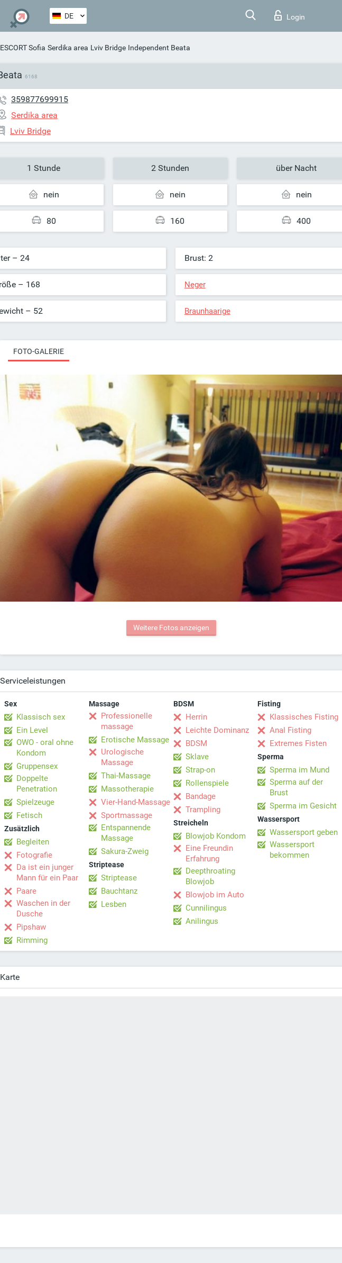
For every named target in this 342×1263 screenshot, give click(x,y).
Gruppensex (37, 766)
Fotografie (34, 855)
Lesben (113, 904)
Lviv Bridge (108, 47)
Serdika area (68, 47)
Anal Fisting (290, 730)
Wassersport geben (304, 832)
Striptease (119, 878)
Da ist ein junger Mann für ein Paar (47, 872)
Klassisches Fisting (304, 717)
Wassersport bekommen (292, 850)
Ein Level (32, 730)
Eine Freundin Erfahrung (209, 853)
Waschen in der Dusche (43, 908)
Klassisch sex (40, 717)
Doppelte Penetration (36, 784)
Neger (195, 284)
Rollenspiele (207, 783)
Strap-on (200, 770)
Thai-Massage (126, 775)
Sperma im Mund (299, 770)
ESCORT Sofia (22, 47)
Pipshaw (31, 927)
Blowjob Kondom (216, 836)
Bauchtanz (119, 891)
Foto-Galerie (38, 351)
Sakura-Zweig (125, 851)
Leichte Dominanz (217, 730)
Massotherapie (127, 789)
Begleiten (32, 842)
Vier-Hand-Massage (135, 802)
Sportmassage (126, 815)
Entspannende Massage (126, 833)
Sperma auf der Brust (296, 787)
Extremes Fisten (298, 743)
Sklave (197, 756)
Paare (26, 891)
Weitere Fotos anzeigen (171, 627)
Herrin (196, 717)
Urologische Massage (122, 757)
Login (289, 15)
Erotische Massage (135, 739)
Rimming (32, 940)
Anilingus (202, 921)
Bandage (201, 796)
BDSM (196, 743)
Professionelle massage (126, 721)
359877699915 (39, 99)
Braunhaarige (207, 311)
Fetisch (29, 815)
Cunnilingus (206, 908)
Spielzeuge (35, 802)
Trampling (203, 809)
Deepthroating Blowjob (210, 876)
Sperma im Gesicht (303, 806)
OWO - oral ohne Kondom (44, 748)
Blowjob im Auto (215, 894)
